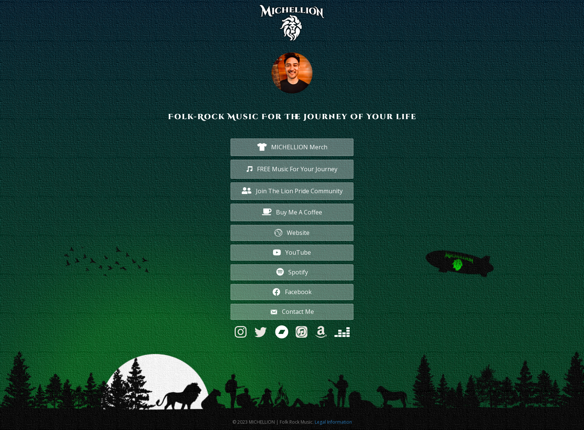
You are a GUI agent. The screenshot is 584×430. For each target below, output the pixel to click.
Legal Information (333, 422)
